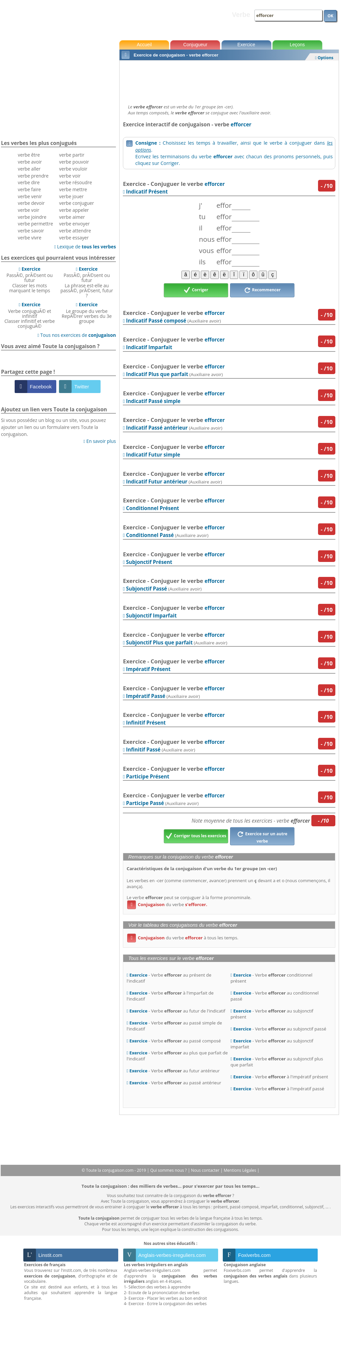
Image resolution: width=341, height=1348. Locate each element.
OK (330, 16)
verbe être (29, 155)
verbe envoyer (74, 223)
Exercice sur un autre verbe (262, 836)
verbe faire (29, 189)
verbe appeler (74, 210)
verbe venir (30, 196)
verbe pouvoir (74, 162)
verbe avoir (30, 162)
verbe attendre (75, 230)
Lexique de (85, 246)
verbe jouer (71, 196)
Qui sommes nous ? (169, 1170)
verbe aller (29, 169)
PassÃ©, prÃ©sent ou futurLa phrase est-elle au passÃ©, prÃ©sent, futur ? (87, 282)
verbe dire (29, 182)
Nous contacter (206, 1170)
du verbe (167, 904)
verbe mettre (73, 189)
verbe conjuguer (76, 203)
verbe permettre (35, 223)
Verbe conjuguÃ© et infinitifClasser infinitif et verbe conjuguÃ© (29, 315)
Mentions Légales (240, 1170)
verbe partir (72, 155)
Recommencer (262, 290)
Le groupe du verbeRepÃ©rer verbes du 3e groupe (87, 312)
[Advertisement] (229, 80)
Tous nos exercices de (76, 335)
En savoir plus (100, 441)
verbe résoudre (75, 182)
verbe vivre (30, 237)
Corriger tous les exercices (196, 836)
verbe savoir (31, 230)
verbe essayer (74, 237)
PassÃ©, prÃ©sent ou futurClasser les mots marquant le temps (29, 280)
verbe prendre (33, 176)
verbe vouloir (73, 169)
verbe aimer (72, 217)
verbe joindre (32, 217)
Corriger (196, 290)
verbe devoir (31, 203)
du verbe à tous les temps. (182, 938)
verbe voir (28, 210)
